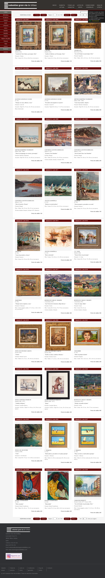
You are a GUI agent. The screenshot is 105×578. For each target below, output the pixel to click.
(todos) (6, 46)
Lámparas (5, 25)
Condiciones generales (90, 6)
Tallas (5, 44)
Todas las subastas (71, 6)
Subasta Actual (62, 6)
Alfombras (5, 15)
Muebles (5, 33)
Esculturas (5, 17)
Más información (95, 20)
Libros (5, 28)
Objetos (6, 36)
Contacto (49, 568)
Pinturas (6, 41)
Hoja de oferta (99, 6)
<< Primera (36, 15)
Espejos (6, 20)
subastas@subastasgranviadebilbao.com (19, 547)
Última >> (74, 15)
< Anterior (43, 15)
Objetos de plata (5, 38)
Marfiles (6, 30)
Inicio (54, 5)
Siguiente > (67, 15)
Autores (6, 52)
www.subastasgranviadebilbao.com (18, 549)
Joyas (5, 23)
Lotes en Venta (80, 6)
